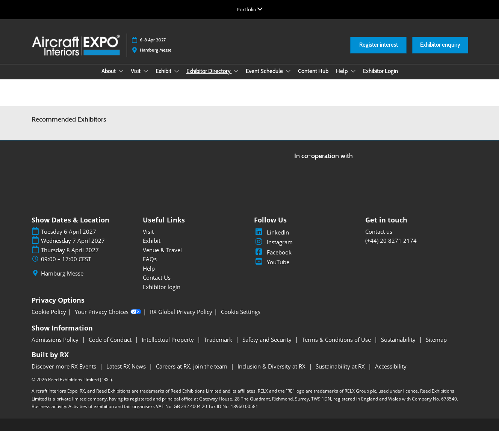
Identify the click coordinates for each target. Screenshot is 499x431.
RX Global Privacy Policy (181, 311)
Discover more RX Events (65, 366)
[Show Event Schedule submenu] (288, 71)
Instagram (273, 242)
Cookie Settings (240, 311)
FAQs (150, 259)
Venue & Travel (162, 250)
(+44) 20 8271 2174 (391, 240)
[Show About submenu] (121, 71)
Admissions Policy (56, 339)
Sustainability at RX (341, 366)
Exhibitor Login (380, 71)
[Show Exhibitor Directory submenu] (236, 71)
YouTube (271, 262)
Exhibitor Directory (209, 71)
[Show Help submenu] (353, 71)
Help (342, 71)
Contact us (378, 231)
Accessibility (391, 366)
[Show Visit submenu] (146, 71)
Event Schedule (265, 71)
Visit (136, 71)
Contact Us (157, 277)
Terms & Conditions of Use (337, 339)
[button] (378, 45)
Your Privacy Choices (108, 312)
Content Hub (313, 71)
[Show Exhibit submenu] (176, 71)
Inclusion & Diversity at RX (272, 366)
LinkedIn (271, 232)
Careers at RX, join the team (192, 366)
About (109, 71)
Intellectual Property (168, 339)
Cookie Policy (49, 311)
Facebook (273, 252)
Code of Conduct (111, 339)
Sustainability (399, 339)
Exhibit (164, 71)
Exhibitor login (161, 287)
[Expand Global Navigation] (250, 9)
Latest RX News (126, 366)
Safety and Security (267, 339)
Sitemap (436, 339)
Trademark (219, 339)
